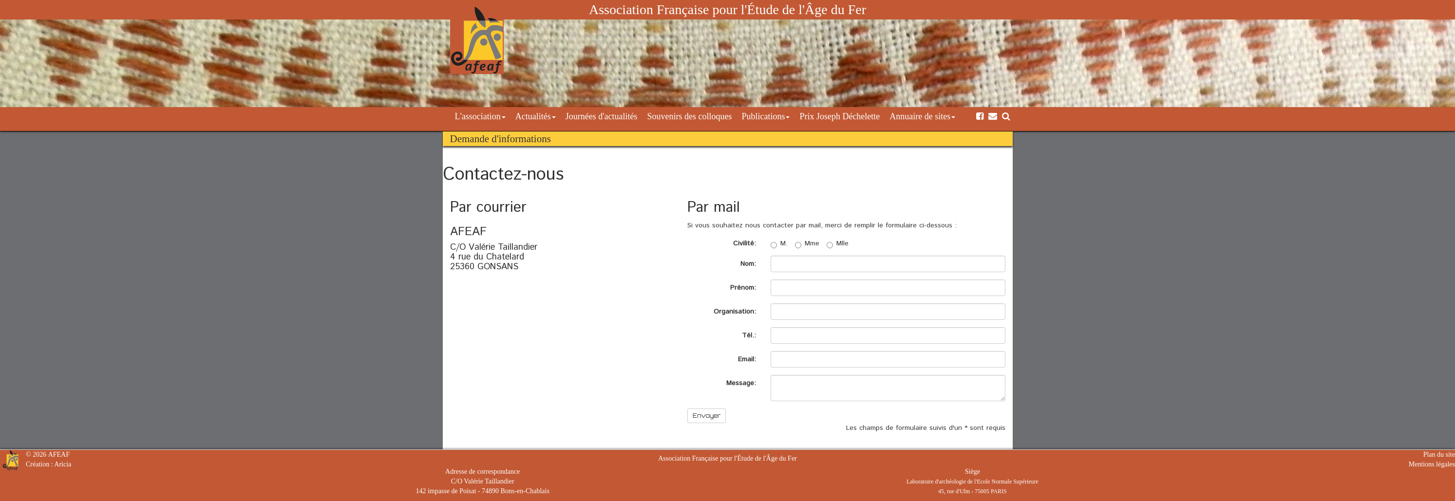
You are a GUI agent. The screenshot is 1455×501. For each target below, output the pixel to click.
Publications (765, 116)
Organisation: (735, 311)
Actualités (535, 116)
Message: (741, 383)
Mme (807, 243)
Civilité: (744, 243)
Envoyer (706, 415)
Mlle (838, 243)
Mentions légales (1432, 464)
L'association (480, 116)
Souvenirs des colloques (689, 116)
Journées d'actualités (602, 116)
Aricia (62, 464)
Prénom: (743, 288)
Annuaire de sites (922, 116)
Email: (747, 359)
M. (779, 243)
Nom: (748, 264)
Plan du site (1439, 454)
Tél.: (749, 335)
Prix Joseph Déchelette (839, 116)
